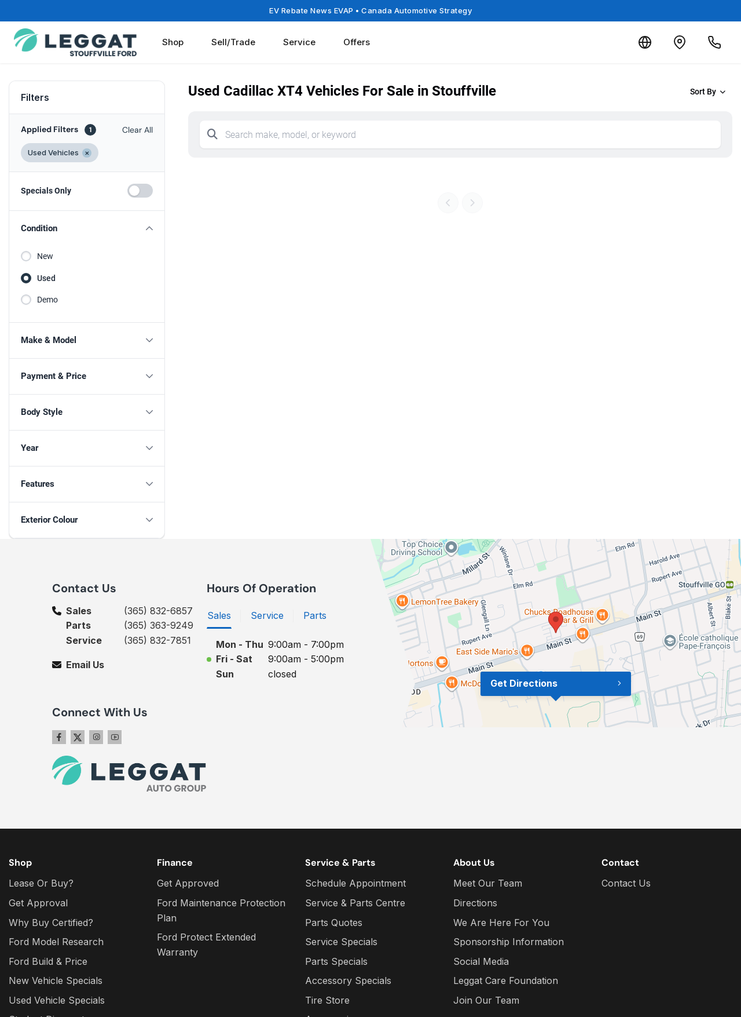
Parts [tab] (315, 615)
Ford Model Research (56, 941)
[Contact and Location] (679, 42)
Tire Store (327, 1000)
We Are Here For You (501, 922)
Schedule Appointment (355, 883)
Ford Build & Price (48, 961)
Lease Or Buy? (41, 883)
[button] (86, 228)
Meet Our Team (487, 883)
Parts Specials (336, 961)
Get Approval (38, 903)
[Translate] (645, 42)
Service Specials (341, 941)
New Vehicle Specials (55, 980)
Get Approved (188, 883)
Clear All (137, 130)
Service (299, 42)
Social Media (481, 961)
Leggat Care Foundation (505, 980)
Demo (47, 299)
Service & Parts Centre (355, 903)
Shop (173, 42)
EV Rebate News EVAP (370, 10)
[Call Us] (714, 42)
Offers (356, 42)
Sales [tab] (219, 615)
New (45, 256)
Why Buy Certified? (51, 922)
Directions (475, 903)
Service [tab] (267, 615)
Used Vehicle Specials (57, 1000)
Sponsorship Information (508, 941)
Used (46, 278)
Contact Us (626, 883)
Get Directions (523, 683)
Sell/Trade (233, 42)
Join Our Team (486, 1000)
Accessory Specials (348, 980)
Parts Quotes (333, 922)
